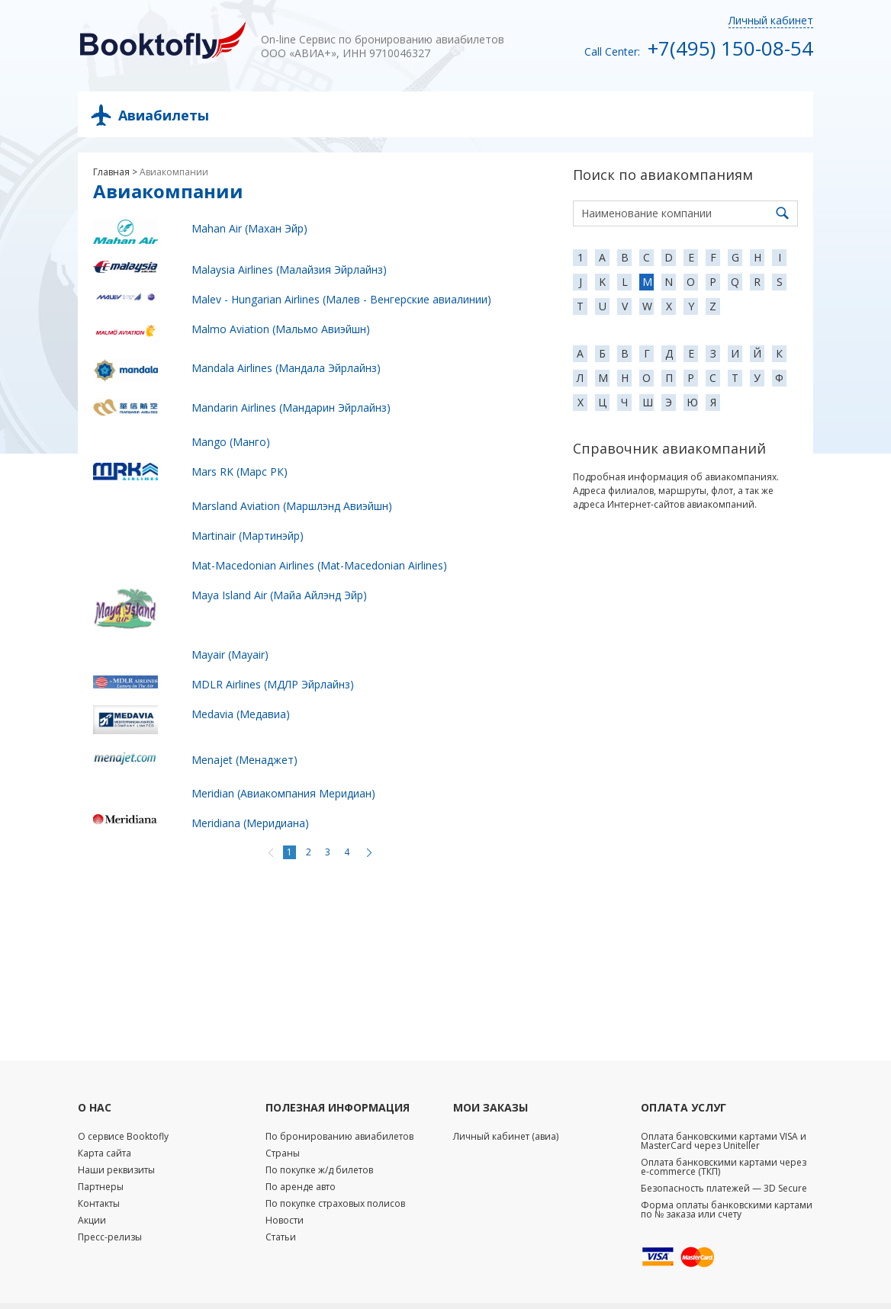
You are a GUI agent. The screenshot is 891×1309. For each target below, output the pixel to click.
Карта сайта (104, 1153)
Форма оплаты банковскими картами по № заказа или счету (726, 1209)
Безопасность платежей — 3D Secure (724, 1188)
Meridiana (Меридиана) (250, 823)
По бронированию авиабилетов (339, 1136)
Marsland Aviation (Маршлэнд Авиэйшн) (291, 506)
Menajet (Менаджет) (244, 759)
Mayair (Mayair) (230, 654)
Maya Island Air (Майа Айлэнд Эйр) (279, 595)
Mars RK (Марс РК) (239, 471)
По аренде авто (300, 1186)
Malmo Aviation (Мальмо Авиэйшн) (280, 329)
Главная (111, 171)
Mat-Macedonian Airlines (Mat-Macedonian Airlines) (319, 565)
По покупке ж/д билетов (319, 1169)
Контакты (99, 1203)
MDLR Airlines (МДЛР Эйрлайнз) (272, 684)
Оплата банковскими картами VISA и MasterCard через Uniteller (723, 1141)
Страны (282, 1153)
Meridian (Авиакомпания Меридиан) (283, 793)
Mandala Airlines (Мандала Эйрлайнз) (286, 368)
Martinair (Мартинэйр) (247, 535)
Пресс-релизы (110, 1236)
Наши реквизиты (116, 1169)
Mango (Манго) (230, 442)
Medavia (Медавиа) (240, 714)
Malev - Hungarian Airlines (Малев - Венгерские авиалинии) (341, 299)
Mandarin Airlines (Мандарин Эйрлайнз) (291, 407)
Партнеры (101, 1186)
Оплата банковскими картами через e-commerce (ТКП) (723, 1167)
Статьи (280, 1236)
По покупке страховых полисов (335, 1203)
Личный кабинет (771, 20)
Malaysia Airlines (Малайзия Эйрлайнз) (289, 269)
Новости (284, 1220)
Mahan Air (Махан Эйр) (249, 228)
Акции (92, 1220)
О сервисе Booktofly (123, 1136)
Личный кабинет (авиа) (505, 1136)
